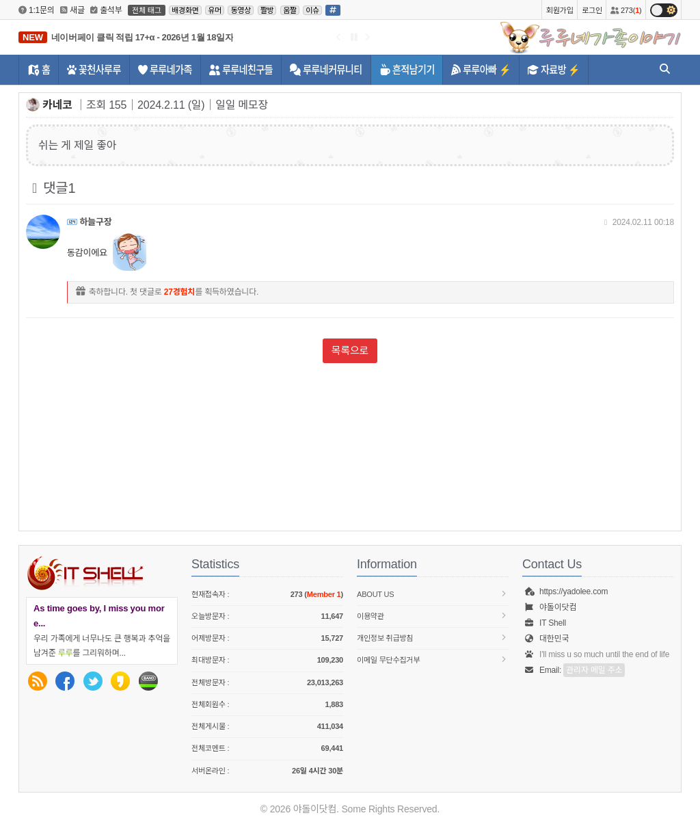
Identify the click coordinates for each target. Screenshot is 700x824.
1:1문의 (36, 10)
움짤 (290, 10)
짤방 (267, 10)
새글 (72, 10)
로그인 (592, 10)
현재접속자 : (267, 594)
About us (433, 593)
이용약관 (433, 615)
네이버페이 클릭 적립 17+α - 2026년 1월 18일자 (142, 37)
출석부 (106, 10)
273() (625, 10)
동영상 (240, 10)
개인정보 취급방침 (433, 637)
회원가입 (560, 10)
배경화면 (185, 10)
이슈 (312, 10)
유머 (214, 10)
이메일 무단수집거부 (433, 659)
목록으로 (350, 350)
